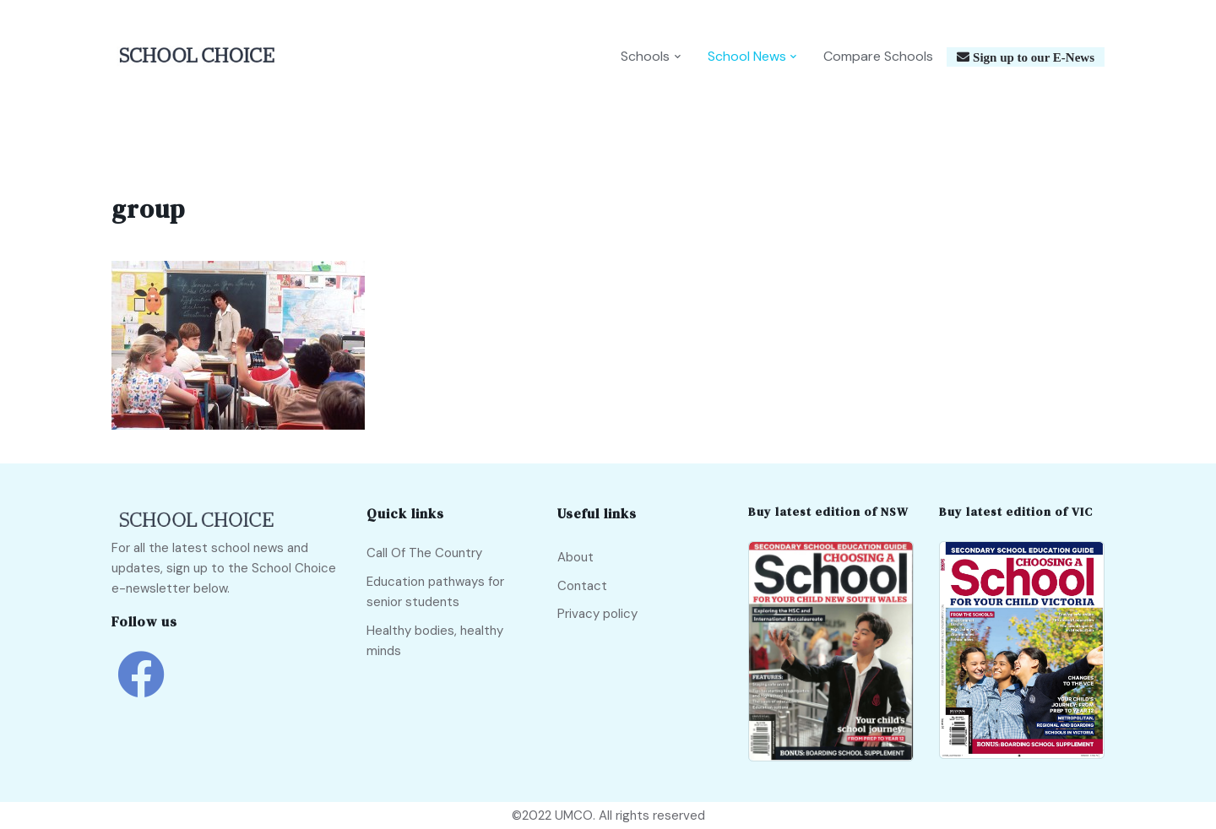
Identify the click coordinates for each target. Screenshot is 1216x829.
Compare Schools (878, 56)
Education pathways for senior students (435, 591)
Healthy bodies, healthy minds (434, 640)
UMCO (574, 815)
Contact (582, 585)
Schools (645, 56)
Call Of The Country (424, 553)
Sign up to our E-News (1031, 57)
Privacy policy (597, 613)
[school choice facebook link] (141, 686)
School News (747, 56)
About (575, 557)
